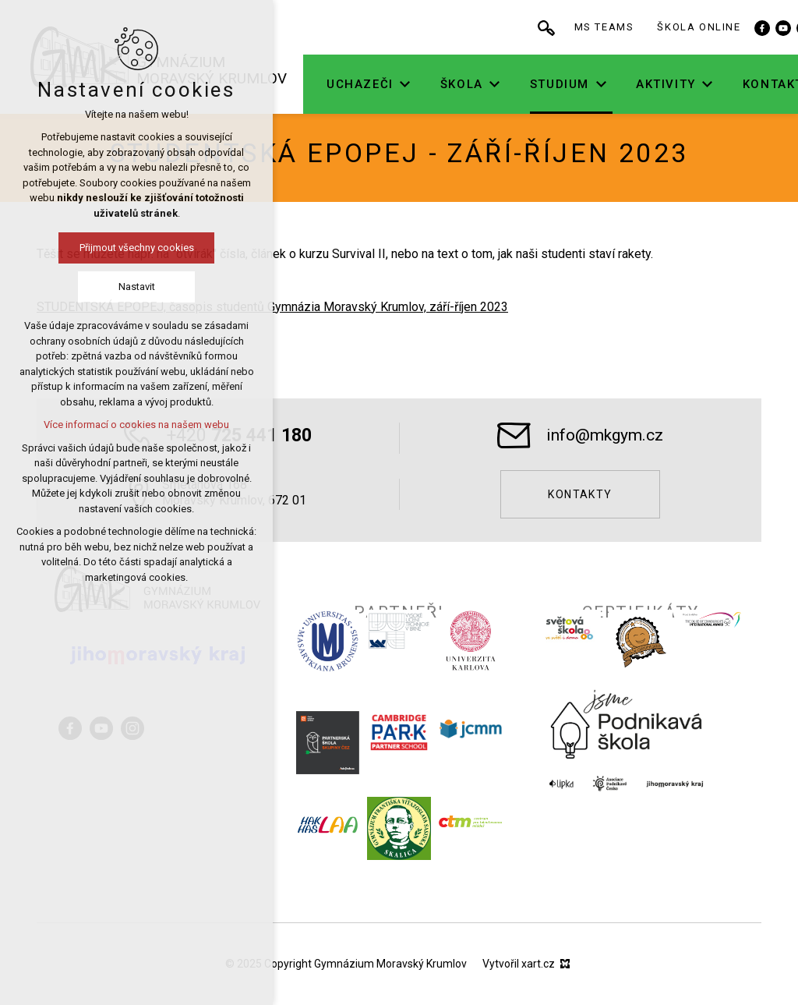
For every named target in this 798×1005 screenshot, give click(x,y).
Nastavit (97, 286)
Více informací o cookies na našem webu (97, 424)
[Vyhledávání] (597, 27)
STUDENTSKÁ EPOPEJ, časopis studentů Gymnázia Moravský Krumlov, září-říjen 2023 (272, 306)
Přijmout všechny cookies (97, 247)
